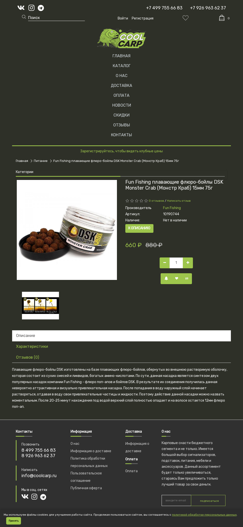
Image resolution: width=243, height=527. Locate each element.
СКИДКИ (121, 115)
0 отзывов (156, 200)
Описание (25, 335)
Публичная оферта (86, 488)
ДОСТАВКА (121, 85)
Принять (14, 521)
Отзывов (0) (27, 357)
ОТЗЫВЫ (121, 125)
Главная (121, 56)
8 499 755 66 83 (38, 450)
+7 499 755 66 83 (164, 8)
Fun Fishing (172, 208)
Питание (41, 161)
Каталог (122, 65)
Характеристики (32, 346)
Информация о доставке (91, 451)
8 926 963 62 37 (38, 455)
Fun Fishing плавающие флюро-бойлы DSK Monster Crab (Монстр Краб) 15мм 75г (116, 161)
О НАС (122, 75)
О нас (75, 444)
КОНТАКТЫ (121, 135)
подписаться (209, 501)
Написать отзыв (179, 200)
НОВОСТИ (121, 105)
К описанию (139, 228)
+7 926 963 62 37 (208, 8)
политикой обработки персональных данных (204, 514)
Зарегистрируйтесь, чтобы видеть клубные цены (121, 151)
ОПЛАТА (121, 95)
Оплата (131, 471)
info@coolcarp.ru (38, 475)
